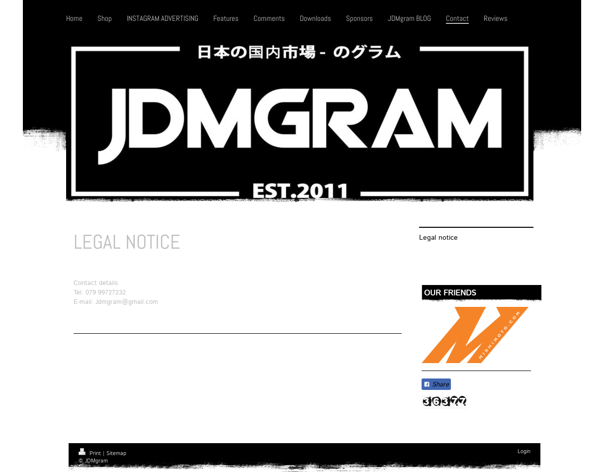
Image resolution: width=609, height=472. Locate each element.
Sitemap (116, 454)
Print (91, 454)
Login (524, 452)
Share (436, 384)
